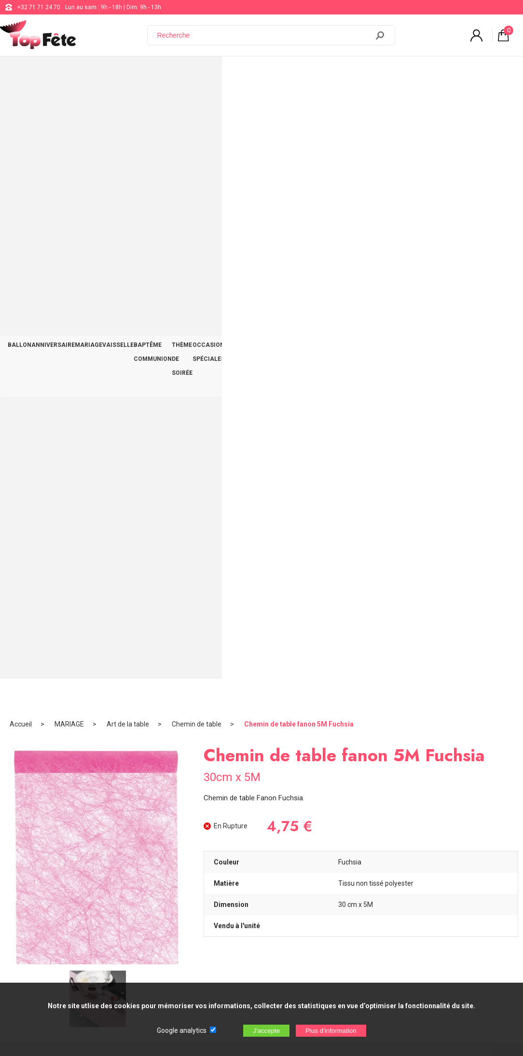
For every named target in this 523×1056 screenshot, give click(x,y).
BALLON (25, 73)
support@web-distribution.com (292, 864)
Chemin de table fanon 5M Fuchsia (299, 104)
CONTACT (495, 73)
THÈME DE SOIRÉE (288, 73)
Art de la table (128, 104)
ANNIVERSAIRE (70, 73)
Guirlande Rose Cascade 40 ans (69, 639)
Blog (257, 888)
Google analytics (181, 1030)
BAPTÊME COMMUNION (217, 73)
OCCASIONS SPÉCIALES (359, 73)
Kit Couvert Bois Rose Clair (326, 638)
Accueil (21, 104)
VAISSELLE (157, 73)
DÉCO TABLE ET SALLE (437, 73)
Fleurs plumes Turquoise (454, 638)
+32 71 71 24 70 (38, 7)
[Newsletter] (159, 975)
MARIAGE (116, 73)
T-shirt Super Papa (197, 638)
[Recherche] (263, 35)
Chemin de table (196, 104)
